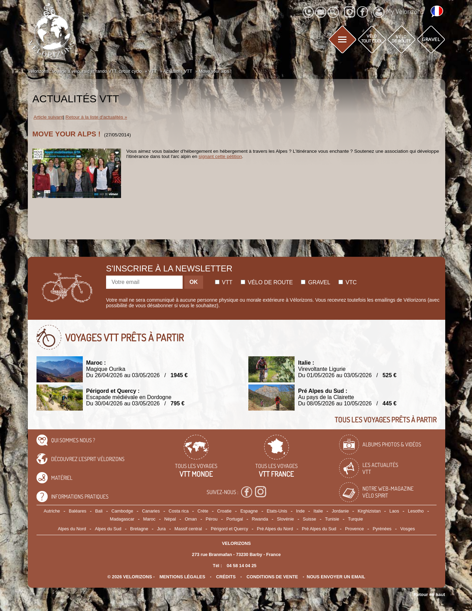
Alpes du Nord (72, 528)
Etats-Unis (277, 511)
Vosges (407, 528)
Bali (99, 511)
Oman (191, 519)
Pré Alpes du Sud (319, 528)
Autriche (51, 511)
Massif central (188, 528)
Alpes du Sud (108, 528)
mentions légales (182, 576)
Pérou (211, 519)
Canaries (151, 511)
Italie (318, 511)
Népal (170, 519)
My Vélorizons (398, 12)
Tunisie (332, 519)
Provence (354, 528)
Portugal (234, 519)
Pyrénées (382, 528)
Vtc (347, 282)
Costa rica (179, 511)
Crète (203, 511)
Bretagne (139, 528)
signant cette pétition (220, 156)
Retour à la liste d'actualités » (96, 117)
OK (194, 282)
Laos (394, 511)
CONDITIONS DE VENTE (272, 576)
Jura (161, 528)
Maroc (149, 519)
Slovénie (285, 519)
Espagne (249, 511)
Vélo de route (267, 282)
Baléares (78, 511)
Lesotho (416, 511)
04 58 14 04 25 (241, 565)
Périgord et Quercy (229, 528)
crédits (225, 576)
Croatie (224, 511)
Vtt (224, 282)
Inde (300, 511)
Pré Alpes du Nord (275, 528)
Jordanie (340, 511)
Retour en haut (429, 594)
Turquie (355, 519)
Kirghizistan (369, 511)
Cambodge (122, 511)
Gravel (315, 282)
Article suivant (48, 117)
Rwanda (260, 519)
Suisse (309, 519)
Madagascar (122, 519)
